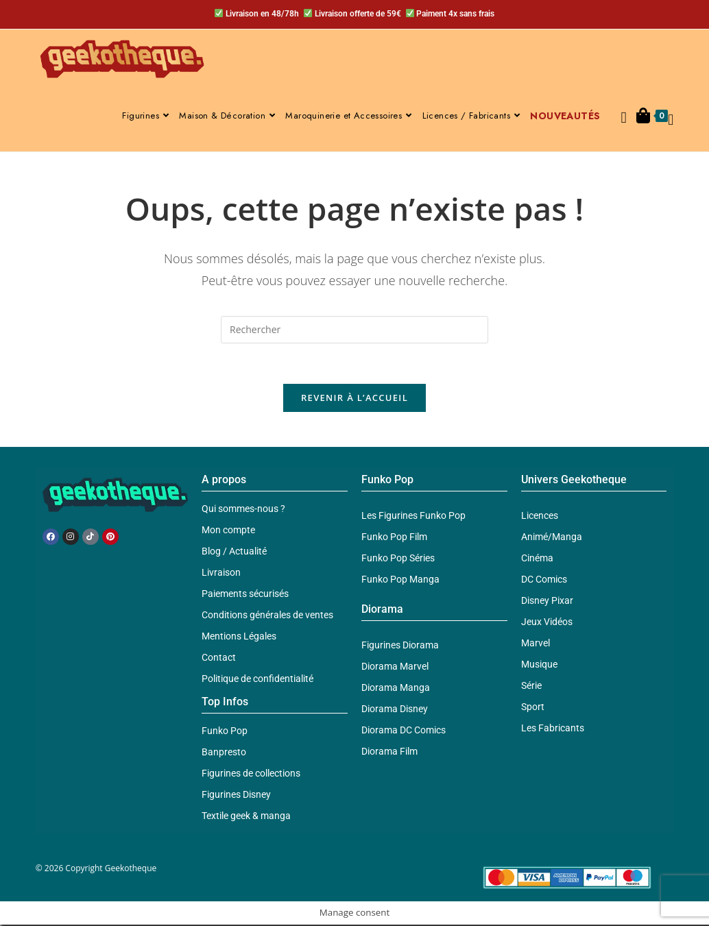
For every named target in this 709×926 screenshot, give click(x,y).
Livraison (221, 573)
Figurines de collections (251, 774)
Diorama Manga (395, 688)
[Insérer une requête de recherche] (354, 329)
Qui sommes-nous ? (243, 509)
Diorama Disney (394, 710)
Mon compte (228, 531)
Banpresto (224, 753)
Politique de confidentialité (257, 679)
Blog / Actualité (234, 552)
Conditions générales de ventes (267, 616)
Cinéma (537, 559)
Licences (539, 516)
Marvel (535, 644)
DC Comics (544, 580)
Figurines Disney (236, 795)
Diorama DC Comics (403, 731)
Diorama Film (389, 752)
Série (531, 686)
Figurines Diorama (400, 646)
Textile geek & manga (246, 817)
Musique (539, 665)
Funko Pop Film (394, 538)
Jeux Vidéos (547, 623)
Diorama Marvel (395, 667)
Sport (532, 708)
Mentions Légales (239, 637)
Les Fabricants (552, 729)
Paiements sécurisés (245, 594)
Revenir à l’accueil (354, 399)
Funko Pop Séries (398, 559)
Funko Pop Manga (400, 580)
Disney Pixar (547, 601)
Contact (219, 658)
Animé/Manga (551, 538)
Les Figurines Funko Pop (413, 516)
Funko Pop (225, 732)
